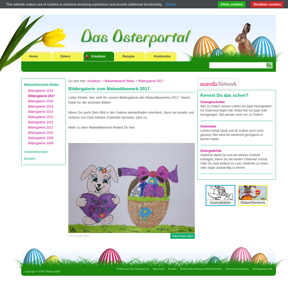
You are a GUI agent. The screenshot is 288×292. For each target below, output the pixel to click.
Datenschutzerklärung (237, 268)
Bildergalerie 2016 (40, 101)
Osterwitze (208, 126)
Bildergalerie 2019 (40, 91)
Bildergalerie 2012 (40, 122)
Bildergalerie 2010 (40, 133)
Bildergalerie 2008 (40, 143)
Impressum (158, 268)
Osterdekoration (36, 152)
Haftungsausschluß (262, 268)
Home (33, 56)
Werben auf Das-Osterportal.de (133, 268)
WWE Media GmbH (49, 271)
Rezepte (129, 56)
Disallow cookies (267, 4)
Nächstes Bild (182, 236)
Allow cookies (231, 4)
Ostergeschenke (212, 102)
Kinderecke (162, 56)
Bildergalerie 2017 (41, 96)
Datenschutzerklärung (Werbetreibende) (201, 268)
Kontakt (172, 268)
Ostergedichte (210, 151)
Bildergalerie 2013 (40, 117)
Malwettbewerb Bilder (41, 85)
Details (170, 4)
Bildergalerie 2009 (40, 138)
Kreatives (98, 56)
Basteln (29, 159)
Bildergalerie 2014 (40, 112)
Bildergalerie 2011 (40, 127)
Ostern (65, 56)
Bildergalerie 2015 (40, 106)
